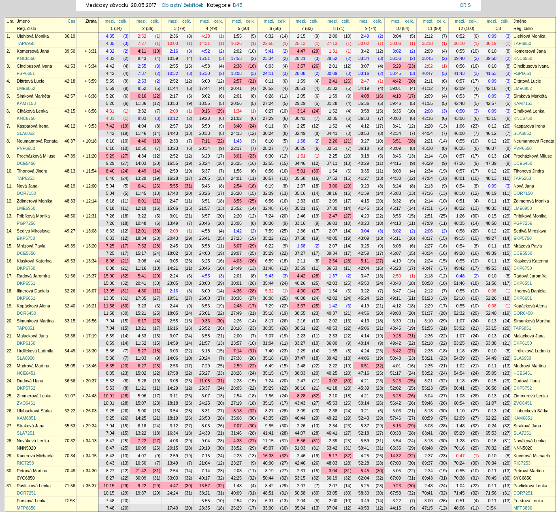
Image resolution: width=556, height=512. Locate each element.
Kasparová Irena (33, 126)
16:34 (172, 433)
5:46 (206, 185)
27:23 (236, 238)
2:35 (428, 365)
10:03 (172, 43)
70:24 (459, 463)
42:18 (69, 81)
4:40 (142, 141)
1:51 (301, 156)
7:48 (110, 500)
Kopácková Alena (33, 305)
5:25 (365, 485)
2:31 (301, 470)
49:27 (69, 230)
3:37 (301, 305)
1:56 (237, 171)
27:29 (268, 118)
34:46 (300, 163)
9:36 (206, 320)
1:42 (237, 230)
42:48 (459, 103)
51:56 (69, 275)
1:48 (460, 425)
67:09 (395, 478)
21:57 (204, 208)
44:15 (395, 163)
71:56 (69, 485)
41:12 (427, 88)
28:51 (300, 88)
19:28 (204, 118)
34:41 (331, 133)
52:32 (459, 313)
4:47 (301, 51)
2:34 (428, 171)
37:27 (300, 253)
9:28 (396, 335)
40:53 (331, 328)
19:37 (140, 493)
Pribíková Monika (33, 215)
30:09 (331, 73)
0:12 (492, 126)
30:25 (300, 148)
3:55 (237, 200)
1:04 (460, 485)
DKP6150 (26, 343)
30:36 (236, 298)
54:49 (69, 350)
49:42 (459, 268)
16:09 (140, 448)
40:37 (331, 313)
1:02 (460, 365)
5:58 (206, 245)
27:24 (268, 103)
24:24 (172, 493)
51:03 (300, 448)
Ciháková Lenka (32, 111)
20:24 (204, 358)
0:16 (492, 440)
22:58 (268, 43)
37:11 (331, 163)
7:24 (269, 215)
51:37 (427, 313)
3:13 (428, 410)
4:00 (301, 290)
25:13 (300, 43)
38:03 (300, 373)
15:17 (140, 253)
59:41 (363, 448)
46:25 (459, 148)
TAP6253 (26, 178)
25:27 (204, 373)
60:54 (459, 403)
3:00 (333, 185)
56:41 (459, 388)
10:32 (172, 73)
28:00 (204, 283)
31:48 (268, 268)
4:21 (365, 380)
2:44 (174, 305)
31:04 (268, 343)
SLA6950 (26, 358)
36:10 (459, 43)
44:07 (300, 433)
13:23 (172, 148)
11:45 (140, 193)
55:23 (427, 388)
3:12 (174, 425)
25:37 (204, 388)
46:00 (459, 133)
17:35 (140, 298)
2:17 (174, 96)
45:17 (395, 208)
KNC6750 (26, 118)
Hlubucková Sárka (34, 410)
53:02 (459, 328)
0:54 (460, 185)
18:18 (172, 403)
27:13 (331, 43)
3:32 (142, 111)
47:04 (427, 178)
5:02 (206, 96)
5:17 (333, 455)
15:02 (140, 373)
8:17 (269, 320)
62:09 (459, 418)
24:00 (204, 253)
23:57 (236, 343)
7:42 (110, 126)
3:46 (396, 156)
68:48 (427, 448)
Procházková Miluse (36, 156)
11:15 (268, 440)
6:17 (142, 320)
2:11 (428, 81)
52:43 (363, 418)
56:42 (395, 403)
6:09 (206, 290)
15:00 (109, 275)
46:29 (427, 163)
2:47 (365, 81)
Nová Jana (27, 185)
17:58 (172, 373)
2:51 (428, 215)
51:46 (459, 283)
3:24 (396, 185)
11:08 (204, 380)
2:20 (428, 126)
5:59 (110, 81)
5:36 (110, 350)
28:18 (236, 328)
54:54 (459, 373)
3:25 (365, 245)
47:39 (69, 156)
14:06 (172, 358)
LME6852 (26, 88)
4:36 (237, 290)
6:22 (269, 245)
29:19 (204, 448)
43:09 (395, 148)
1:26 (460, 215)
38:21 (204, 493)
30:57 (268, 178)
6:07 (206, 395)
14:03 (140, 163)
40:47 (427, 73)
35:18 (427, 43)
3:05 (174, 260)
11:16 (140, 268)
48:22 (459, 208)
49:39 (69, 245)
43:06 (459, 118)
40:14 (363, 343)
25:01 (204, 313)
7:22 (142, 440)
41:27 (363, 178)
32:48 (268, 208)
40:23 (363, 223)
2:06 (428, 230)
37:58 (300, 238)
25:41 (204, 238)
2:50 (396, 275)
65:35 (395, 448)
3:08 (396, 245)
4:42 (110, 66)
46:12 (69, 126)
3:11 (174, 395)
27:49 (236, 313)
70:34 (69, 455)
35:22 (268, 238)
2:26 (333, 141)
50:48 (395, 358)
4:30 (142, 290)
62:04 (363, 478)
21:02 (236, 118)
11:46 (140, 133)
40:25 (331, 373)
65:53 (69, 425)
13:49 (172, 223)
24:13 (236, 133)
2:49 (365, 36)
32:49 (300, 133)
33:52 (236, 448)
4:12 (365, 126)
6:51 (396, 141)
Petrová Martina (32, 470)
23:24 (204, 163)
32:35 (331, 118)
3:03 (396, 171)
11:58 (109, 305)
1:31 (333, 51)
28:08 (300, 73)
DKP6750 (26, 268)
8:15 (396, 425)
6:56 (269, 171)
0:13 (492, 156)
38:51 (300, 328)
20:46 (204, 223)
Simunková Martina (35, 320)
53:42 (331, 448)
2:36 (174, 36)
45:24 (363, 298)
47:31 (427, 208)
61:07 (69, 395)
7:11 (206, 141)
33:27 (300, 343)
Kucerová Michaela (35, 455)
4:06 (174, 440)
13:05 (109, 290)
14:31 (204, 43)
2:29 (428, 305)
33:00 (268, 508)
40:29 (363, 163)
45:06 (363, 328)
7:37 (142, 73)
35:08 (236, 418)
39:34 (331, 253)
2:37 (301, 185)
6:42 (396, 350)
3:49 (365, 500)
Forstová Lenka (32, 500)
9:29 (110, 156)
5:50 (206, 126)
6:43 (110, 455)
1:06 (460, 126)
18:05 (172, 313)
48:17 (427, 238)
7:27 (142, 43)
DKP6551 (26, 283)
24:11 (268, 73)
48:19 (69, 185)
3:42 (365, 51)
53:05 (331, 493)
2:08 (428, 111)
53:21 (427, 358)
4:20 (365, 215)
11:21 (140, 388)
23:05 (172, 283)
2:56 (174, 365)
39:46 (395, 103)
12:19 (140, 208)
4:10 (396, 96)
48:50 (69, 215)
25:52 (236, 208)
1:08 (460, 395)
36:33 (363, 118)
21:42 (140, 470)
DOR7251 (26, 493)
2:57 (237, 81)
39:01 (395, 88)
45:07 (268, 448)
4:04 (142, 126)
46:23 (395, 268)
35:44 (268, 283)
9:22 (142, 485)
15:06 (172, 208)
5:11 (365, 260)
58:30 (363, 493)
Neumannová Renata (37, 141)
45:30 (427, 148)
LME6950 (26, 208)
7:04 (110, 320)
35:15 (268, 373)
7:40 (269, 350)
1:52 (333, 111)
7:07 (269, 335)
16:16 (172, 328)
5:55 (174, 185)
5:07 (237, 245)
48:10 (459, 193)
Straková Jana (31, 425)
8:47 (110, 440)
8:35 (110, 365)
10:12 (172, 118)
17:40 (172, 193)
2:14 (428, 156)
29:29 (300, 103)
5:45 (365, 470)
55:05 (69, 365)
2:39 (333, 440)
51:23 (427, 298)
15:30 (204, 73)
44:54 (427, 133)
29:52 (331, 58)
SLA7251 (26, 433)
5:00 (142, 410)
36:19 (69, 36)
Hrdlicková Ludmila (35, 350)
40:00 (268, 463)
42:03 (331, 283)
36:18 (363, 148)
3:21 (428, 380)
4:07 (142, 455)
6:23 (396, 380)
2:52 (142, 36)
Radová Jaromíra (33, 275)
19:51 (172, 298)
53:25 (459, 343)
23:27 (236, 463)
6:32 (269, 36)
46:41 (331, 433)
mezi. (109, 21)
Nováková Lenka (33, 440)
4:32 (110, 51)
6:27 (269, 111)
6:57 (206, 215)
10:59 (172, 58)
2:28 (237, 380)
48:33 (69, 200)
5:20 (110, 96)
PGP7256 (26, 223)
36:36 (395, 58)
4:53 (142, 335)
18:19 (172, 418)
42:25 (236, 478)
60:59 (427, 418)
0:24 (492, 425)
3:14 (301, 111)
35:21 (300, 208)
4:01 (396, 365)
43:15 (69, 111)
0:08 (492, 290)
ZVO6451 (26, 403)
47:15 (427, 508)
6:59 (269, 260)
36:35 (268, 328)
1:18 (460, 350)
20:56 (236, 103)
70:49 (69, 470)
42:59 (363, 253)
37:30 (331, 208)
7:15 (206, 455)
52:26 (69, 290)
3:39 (396, 320)
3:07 (365, 66)
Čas (71, 21)
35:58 (300, 178)
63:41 (427, 433)
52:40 (69, 305)
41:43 (459, 73)
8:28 (301, 395)
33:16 (363, 73)
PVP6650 (26, 148)
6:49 (269, 365)
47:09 (427, 223)
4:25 (365, 455)
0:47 (460, 455)
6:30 (269, 156)
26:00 (204, 298)
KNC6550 (26, 58)
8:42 (269, 485)
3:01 (237, 156)
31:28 (331, 103)
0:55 (460, 51)
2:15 (301, 36)
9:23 (396, 485)
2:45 (174, 245)
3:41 (396, 126)
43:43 (300, 403)
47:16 (427, 193)
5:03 (396, 410)
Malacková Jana (32, 335)
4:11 (142, 51)
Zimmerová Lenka (34, 395)
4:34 (142, 156)
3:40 (237, 126)
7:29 (269, 305)
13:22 (140, 433)
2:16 (174, 51)
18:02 (172, 253)
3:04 (396, 36)
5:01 (301, 171)
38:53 (363, 133)
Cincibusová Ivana (34, 66)
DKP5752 (26, 388)
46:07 (395, 253)
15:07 (140, 403)
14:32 (395, 455)
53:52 (427, 373)
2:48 (237, 305)
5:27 (142, 350)
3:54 (174, 410)
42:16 (427, 118)
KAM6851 (26, 418)
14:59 (172, 343)
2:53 (142, 81)
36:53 (331, 268)
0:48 (460, 275)
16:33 (268, 455)
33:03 (172, 478)
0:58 (460, 230)
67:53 (395, 493)
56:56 (69, 380)
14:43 (172, 133)
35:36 (363, 103)
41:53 (69, 66)
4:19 (396, 260)
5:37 (206, 171)
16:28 (172, 178)
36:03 (331, 223)
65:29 (459, 433)
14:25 (140, 418)
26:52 (268, 88)
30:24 (268, 133)
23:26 (204, 193)
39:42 (331, 358)
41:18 (331, 388)
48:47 (427, 268)
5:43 (269, 275)
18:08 (236, 73)
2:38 (237, 66)
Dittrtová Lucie (31, 81)
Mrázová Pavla (31, 245)
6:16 (142, 96)
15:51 (204, 58)
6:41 (142, 185)
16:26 (236, 43)
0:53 (460, 96)
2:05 (301, 96)
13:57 (204, 485)
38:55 (300, 313)
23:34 (268, 58)
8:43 (142, 58)
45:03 (395, 193)
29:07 (236, 253)
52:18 (459, 298)
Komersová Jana (33, 51)
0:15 (492, 215)
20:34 (204, 148)
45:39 (363, 388)
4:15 (365, 200)
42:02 (331, 298)
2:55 (142, 66)
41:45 (363, 208)
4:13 (365, 320)
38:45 (427, 58)
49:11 (395, 298)
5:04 (110, 185)
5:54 (396, 440)
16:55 (172, 163)
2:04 (301, 500)
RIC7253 (25, 463)
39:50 (69, 51)
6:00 (206, 81)
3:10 (428, 320)
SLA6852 (26, 133)
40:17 (204, 478)
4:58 (206, 66)
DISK (70, 500)
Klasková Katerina (34, 260)
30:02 (363, 43)
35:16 (300, 193)
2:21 (428, 141)
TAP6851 (26, 328)
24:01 (236, 178)
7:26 (110, 215)
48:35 (459, 223)
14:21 (172, 268)
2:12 (428, 36)
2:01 (333, 66)
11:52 (140, 343)
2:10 (333, 395)
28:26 (236, 373)
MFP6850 (26, 508)
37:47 (300, 358)
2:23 (301, 335)
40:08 (395, 118)
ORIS (465, 5)
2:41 (333, 81)
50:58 (427, 283)
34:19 (363, 88)
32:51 (331, 148)
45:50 (363, 283)
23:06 (236, 223)
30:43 (300, 118)
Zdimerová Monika (35, 200)
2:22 (333, 365)
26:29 (236, 508)
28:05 (236, 388)
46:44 (300, 418)
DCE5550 (26, 253)
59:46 (427, 403)
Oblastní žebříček (182, 5)
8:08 (110, 260)
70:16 (459, 448)
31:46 (236, 433)
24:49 (236, 268)
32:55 (268, 163)
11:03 (140, 358)
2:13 (428, 185)
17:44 (204, 88)
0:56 (460, 66)
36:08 (268, 298)
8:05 (206, 425)
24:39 (204, 433)
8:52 (142, 88)
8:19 (269, 470)
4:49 (142, 171)
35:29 (268, 253)
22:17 (236, 148)
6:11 (269, 81)
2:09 (428, 51)
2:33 (174, 141)
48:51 (268, 493)
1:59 (301, 81)
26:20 (236, 193)
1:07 (460, 320)
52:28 (363, 463)
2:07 (333, 230)
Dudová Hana (30, 380)
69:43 (427, 478)
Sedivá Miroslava (33, 230)
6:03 (269, 66)
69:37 (427, 463)
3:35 (396, 111)
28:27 (268, 148)
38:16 (331, 193)
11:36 (140, 103)
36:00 (331, 343)
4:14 (365, 335)
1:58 (301, 141)
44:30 (395, 178)
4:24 (365, 350)
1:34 (237, 111)
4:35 (110, 36)
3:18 (365, 156)
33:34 (363, 58)
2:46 (301, 215)
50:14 (363, 403)
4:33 (237, 440)
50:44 (268, 478)
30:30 (268, 223)
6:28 (269, 96)
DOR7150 (26, 193)
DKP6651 (26, 298)
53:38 (69, 335)
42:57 (69, 96)
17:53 (236, 58)
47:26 (459, 163)
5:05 (396, 470)
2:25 (301, 126)
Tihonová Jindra (32, 171)
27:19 (236, 403)
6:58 (206, 335)
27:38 (236, 358)
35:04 (300, 508)
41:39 (363, 193)
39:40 (459, 58)
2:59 (174, 171)
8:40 (110, 171)
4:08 (365, 96)
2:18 (428, 275)
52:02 (395, 388)
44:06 (363, 358)
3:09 (301, 410)
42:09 (459, 88)
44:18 (395, 223)
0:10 (492, 51)
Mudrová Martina (33, 365)
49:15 (459, 238)
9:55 (269, 425)
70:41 (427, 493)
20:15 (172, 448)
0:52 (460, 36)
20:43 (172, 238)
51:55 (427, 328)
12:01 (140, 230)
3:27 (365, 141)
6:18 (110, 200)
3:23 (365, 185)
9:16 (206, 111)
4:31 (110, 111)
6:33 (110, 230)
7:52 (142, 245)
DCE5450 (26, 163)
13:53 (172, 103)
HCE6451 (26, 373)
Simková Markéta (33, 96)
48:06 (459, 508)
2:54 (237, 185)
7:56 (269, 395)
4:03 (237, 260)
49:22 (331, 418)
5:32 (269, 290)
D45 (238, 5)
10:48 (140, 223)
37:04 (331, 508)
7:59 (269, 230)
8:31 (206, 410)
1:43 (237, 141)
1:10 (460, 410)
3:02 (396, 51)
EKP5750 (26, 238)
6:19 (269, 185)
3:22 (142, 215)
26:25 (236, 163)
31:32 (331, 88)
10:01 (109, 395)
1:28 (460, 440)
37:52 (331, 178)
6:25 (206, 260)
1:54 (333, 171)
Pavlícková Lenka (34, 485)
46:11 (395, 238)
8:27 (269, 410)
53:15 (69, 320)
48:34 (427, 253)
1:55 (237, 36)
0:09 (492, 36)
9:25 (110, 410)
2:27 (428, 245)
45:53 (331, 403)
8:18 (237, 410)
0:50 (460, 111)
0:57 (460, 81)
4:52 (206, 51)
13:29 (140, 178)
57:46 (395, 418)
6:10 (110, 141)
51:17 (395, 373)
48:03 (331, 463)
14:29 (172, 388)
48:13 (69, 171)
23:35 (204, 508)
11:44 (172, 88)
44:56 (363, 313)
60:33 (395, 433)
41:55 (427, 103)
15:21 (140, 313)
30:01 (236, 283)
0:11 (492, 200)
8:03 (142, 118)
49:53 (69, 260)
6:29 (206, 156)
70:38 (459, 478)
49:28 (459, 253)
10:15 (109, 485)
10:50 (140, 148)
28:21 (300, 58)
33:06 (395, 43)
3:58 (365, 111)
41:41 (268, 433)
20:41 (236, 88)
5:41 (269, 51)
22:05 (204, 178)
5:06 (142, 395)
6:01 (142, 200)
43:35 (268, 418)
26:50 (204, 418)
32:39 (268, 193)
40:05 (331, 238)
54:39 (459, 358)
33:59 (300, 268)
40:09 (236, 493)
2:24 (428, 260)
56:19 (331, 478)
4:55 (206, 275)
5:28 (142, 380)
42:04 (363, 268)
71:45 (459, 493)
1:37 (333, 275)
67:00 (395, 463)
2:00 (333, 36)
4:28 (206, 36)
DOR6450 (26, 313)
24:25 (204, 403)
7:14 (237, 350)
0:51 (460, 200)
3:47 (365, 275)
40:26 (300, 283)
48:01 (459, 178)
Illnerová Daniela (33, 290)
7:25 (110, 245)
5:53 (110, 380)
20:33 (204, 133)
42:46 (300, 463)
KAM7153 (26, 103)
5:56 (301, 440)
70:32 (69, 440)
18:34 (140, 238)
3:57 (301, 66)
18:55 (204, 103)
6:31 (269, 500)
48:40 (395, 283)
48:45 (395, 328)
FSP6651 (26, 73)
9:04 (206, 440)
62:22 (69, 410)
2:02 (237, 51)
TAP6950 (26, 43)
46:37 (69, 141)
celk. (123, 21)
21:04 (204, 463)
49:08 (395, 313)
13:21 (140, 328)
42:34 (395, 133)
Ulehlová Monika (33, 36)
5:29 (396, 66)
